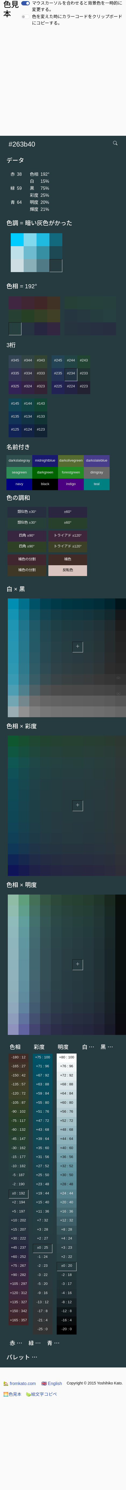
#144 (28, 403)
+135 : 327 (18, 1302)
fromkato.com (19, 1383)
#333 (41, 373)
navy (19, 484)
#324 (28, 386)
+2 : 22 (66, 1257)
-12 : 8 (67, 1311)
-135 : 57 (18, 1084)
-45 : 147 (18, 1139)
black (45, 484)
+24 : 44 (66, 1193)
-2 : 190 (18, 1184)
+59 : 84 (42, 1093)
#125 (15, 429)
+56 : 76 (66, 1111)
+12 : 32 (66, 1220)
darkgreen (45, 472)
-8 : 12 (67, 1302)
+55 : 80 (42, 1102)
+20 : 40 (66, 1202)
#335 (15, 373)
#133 (41, 416)
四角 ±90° (26, 535)
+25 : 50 (42, 1175)
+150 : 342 (18, 1311)
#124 (28, 429)
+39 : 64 (42, 1139)
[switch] (25, 3)
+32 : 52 (66, 1166)
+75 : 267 (18, 1266)
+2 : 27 (42, 1238)
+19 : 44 (42, 1193)
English (51, 1383)
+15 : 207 (18, 1229)
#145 (15, 403)
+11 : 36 (42, 1211)
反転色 (68, 570)
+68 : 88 (66, 1084)
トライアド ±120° (68, 535)
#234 (71, 373)
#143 (41, 403)
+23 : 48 (42, 1184)
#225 (58, 386)
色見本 (12, 1394)
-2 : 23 (42, 1266)
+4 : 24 (66, 1238)
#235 (58, 373)
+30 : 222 (18, 1238)
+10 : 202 (18, 1220)
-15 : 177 (18, 1157)
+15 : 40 (42, 1202)
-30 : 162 (18, 1148)
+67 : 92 (42, 1075)
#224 (71, 386)
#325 (15, 386)
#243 (84, 360)
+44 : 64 (66, 1139)
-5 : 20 (42, 1284)
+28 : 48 (66, 1184)
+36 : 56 (66, 1157)
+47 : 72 (42, 1121)
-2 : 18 (67, 1275)
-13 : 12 (43, 1302)
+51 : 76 (42, 1111)
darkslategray (19, 460)
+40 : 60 (66, 1148)
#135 (15, 416)
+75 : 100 (42, 1057)
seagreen (19, 472)
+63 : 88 (42, 1084)
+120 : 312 (18, 1293)
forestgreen (71, 472)
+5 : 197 (18, 1211)
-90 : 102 (18, 1111)
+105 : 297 (18, 1284)
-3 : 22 (42, 1275)
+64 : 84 (66, 1093)
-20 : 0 (67, 1329)
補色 (67, 559)
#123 (41, 429)
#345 (15, 360)
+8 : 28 (66, 1229)
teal (97, 484)
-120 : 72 (18, 1093)
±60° (67, 512)
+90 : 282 (18, 1275)
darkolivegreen (70, 460)
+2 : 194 (18, 1202)
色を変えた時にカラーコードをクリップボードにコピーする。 (77, 19)
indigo (71, 484)
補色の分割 (27, 559)
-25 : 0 (42, 1329)
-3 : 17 (67, 1284)
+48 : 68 (66, 1129)
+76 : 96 (66, 1066)
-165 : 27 (18, 1066)
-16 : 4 (67, 1320)
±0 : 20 (66, 1266)
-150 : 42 (18, 1075)
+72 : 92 (66, 1075)
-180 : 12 (18, 1057)
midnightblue (45, 460)
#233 (84, 373)
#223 (84, 386)
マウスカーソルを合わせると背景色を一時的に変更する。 (77, 6)
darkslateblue (96, 460)
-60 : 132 (18, 1129)
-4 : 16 (67, 1293)
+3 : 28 (42, 1229)
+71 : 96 (42, 1066)
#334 (28, 373)
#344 (28, 360)
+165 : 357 (18, 1320)
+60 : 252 (18, 1257)
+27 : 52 (42, 1166)
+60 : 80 (66, 1102)
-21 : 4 (42, 1320)
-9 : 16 (42, 1293)
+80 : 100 (66, 1057)
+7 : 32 (42, 1220)
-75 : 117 (18, 1121)
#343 (41, 360)
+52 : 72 (66, 1121)
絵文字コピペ (41, 1394)
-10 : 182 (18, 1166)
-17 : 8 (42, 1311)
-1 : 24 (42, 1257)
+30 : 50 (66, 1175)
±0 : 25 (42, 1247)
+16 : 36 (66, 1211)
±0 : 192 (18, 1193)
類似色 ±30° (26, 512)
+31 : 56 (42, 1157)
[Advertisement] (50, 82)
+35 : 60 (42, 1148)
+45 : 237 (18, 1247)
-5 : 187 (18, 1175)
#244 (71, 360)
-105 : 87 (18, 1102)
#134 (28, 416)
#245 (58, 360)
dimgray (96, 472)
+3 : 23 (66, 1247)
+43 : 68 (42, 1129)
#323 (41, 386)
